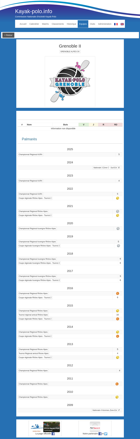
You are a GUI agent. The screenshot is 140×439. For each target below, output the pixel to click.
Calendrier (34, 24)
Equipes (83, 24)
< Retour (8, 35)
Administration (104, 24)
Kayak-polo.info (33, 11)
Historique (71, 24)
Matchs (45, 24)
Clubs (92, 24)
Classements (58, 24)
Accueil (23, 24)
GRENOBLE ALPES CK (69, 52)
